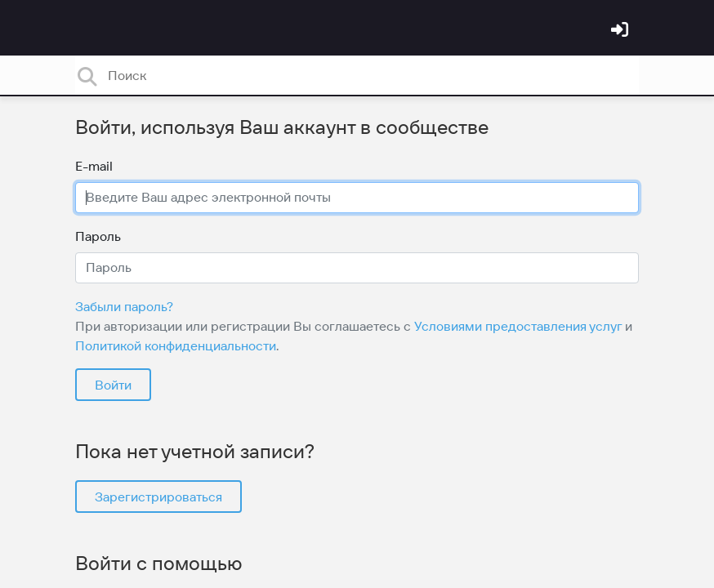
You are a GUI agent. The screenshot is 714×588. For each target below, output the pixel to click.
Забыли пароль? (124, 306)
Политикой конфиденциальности (175, 345)
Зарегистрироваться (158, 496)
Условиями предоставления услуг (518, 325)
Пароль (98, 236)
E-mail (94, 165)
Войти (113, 384)
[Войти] (622, 31)
